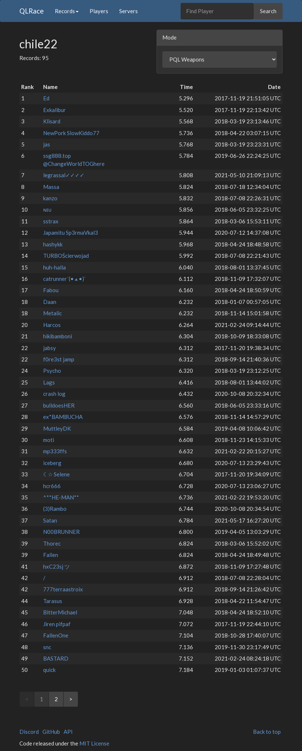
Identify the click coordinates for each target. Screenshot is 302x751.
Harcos (52, 324)
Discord (29, 731)
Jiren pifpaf (57, 624)
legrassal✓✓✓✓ (63, 175)
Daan (49, 301)
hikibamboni (57, 336)
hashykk (53, 244)
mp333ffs (55, 451)
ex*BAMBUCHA (63, 416)
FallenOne (55, 635)
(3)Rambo (55, 508)
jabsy (49, 348)
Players (99, 11)
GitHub (51, 731)
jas (46, 144)
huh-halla (54, 267)
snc (47, 647)
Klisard (51, 121)
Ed (46, 98)
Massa (51, 186)
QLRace (31, 11)
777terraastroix (63, 589)
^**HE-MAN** (61, 497)
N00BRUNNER (61, 531)
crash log (54, 393)
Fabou (50, 290)
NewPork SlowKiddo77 (71, 133)
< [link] (27, 699)
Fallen (50, 554)
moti (48, 439)
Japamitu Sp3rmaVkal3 (70, 232)
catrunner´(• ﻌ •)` (64, 278)
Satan (50, 520)
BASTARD (55, 658)
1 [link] (41, 699)
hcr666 (52, 486)
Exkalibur (54, 110)
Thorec (52, 543)
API (68, 731)
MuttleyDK (57, 428)
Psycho (52, 370)
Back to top (267, 731)
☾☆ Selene (56, 474)
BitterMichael (60, 612)
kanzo (50, 198)
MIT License (94, 743)
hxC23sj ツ (56, 566)
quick (49, 669)
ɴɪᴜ (47, 209)
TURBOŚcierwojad (66, 255)
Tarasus (52, 601)
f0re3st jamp (58, 359)
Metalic (52, 313)
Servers (128, 11)
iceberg (52, 463)
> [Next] (70, 699)
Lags (49, 382)
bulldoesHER (59, 405)
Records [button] (67, 11)
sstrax (50, 221)
